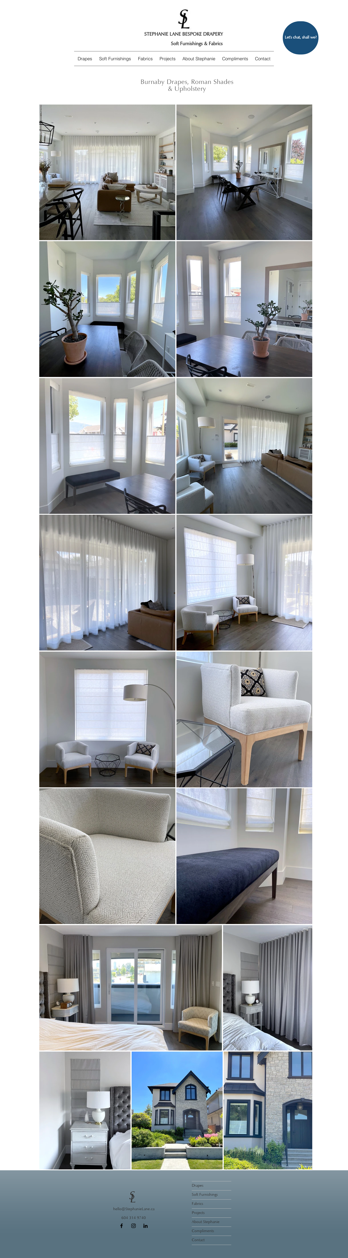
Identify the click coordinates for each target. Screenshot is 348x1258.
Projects (198, 1213)
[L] (133, 1199)
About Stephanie (205, 1222)
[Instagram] (133, 1226)
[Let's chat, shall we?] (300, 37)
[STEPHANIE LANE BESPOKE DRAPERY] (183, 34)
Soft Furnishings (205, 1195)
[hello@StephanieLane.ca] (134, 1209)
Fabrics (197, 1204)
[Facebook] (122, 1226)
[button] (115, 58)
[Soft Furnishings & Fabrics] (197, 44)
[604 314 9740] (133, 1218)
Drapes (197, 1186)
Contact (198, 1240)
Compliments (203, 1231)
